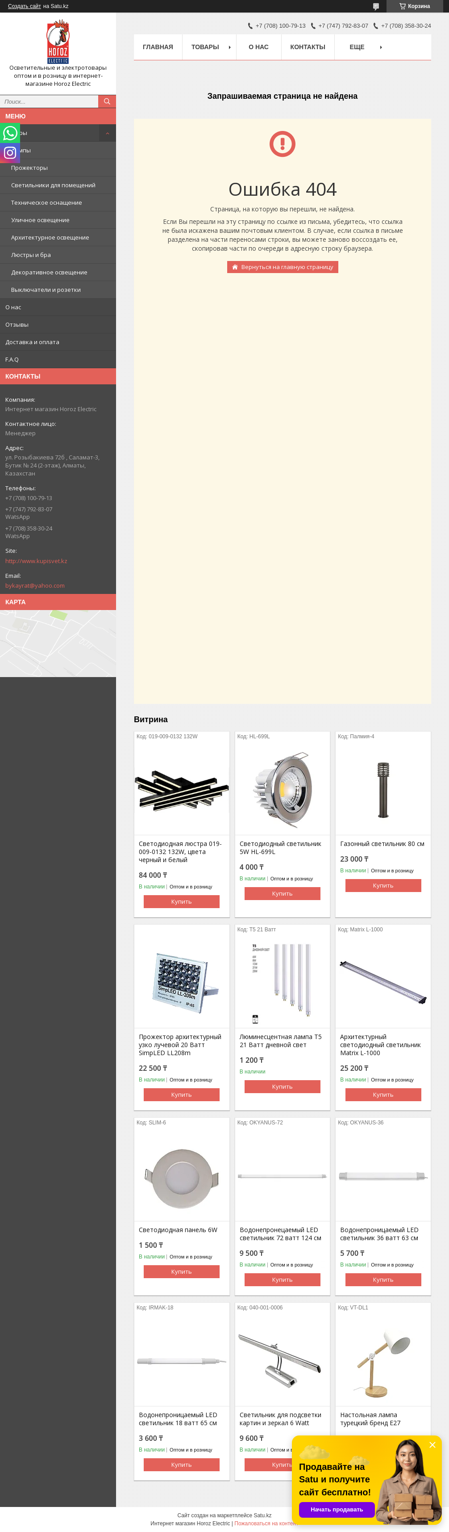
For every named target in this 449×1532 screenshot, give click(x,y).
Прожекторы (29, 168)
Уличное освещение (40, 220)
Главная (158, 47)
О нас (13, 307)
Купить (181, 901)
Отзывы (17, 324)
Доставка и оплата (32, 342)
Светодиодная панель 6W (178, 1230)
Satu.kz (262, 1515)
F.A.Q (12, 359)
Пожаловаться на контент (266, 1523)
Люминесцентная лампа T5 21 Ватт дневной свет (281, 1041)
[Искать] (107, 101)
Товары (16, 133)
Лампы (21, 150)
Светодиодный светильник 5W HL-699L (280, 848)
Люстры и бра (31, 255)
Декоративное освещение (49, 272)
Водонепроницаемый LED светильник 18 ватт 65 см (178, 1419)
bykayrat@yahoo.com (35, 585)
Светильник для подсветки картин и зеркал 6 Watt (280, 1419)
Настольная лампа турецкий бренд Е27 (370, 1419)
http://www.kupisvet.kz (36, 561)
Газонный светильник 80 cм (382, 844)
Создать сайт (24, 6)
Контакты (308, 47)
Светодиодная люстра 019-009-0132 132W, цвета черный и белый (180, 852)
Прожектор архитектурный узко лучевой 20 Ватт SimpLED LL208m (180, 1045)
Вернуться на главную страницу (287, 267)
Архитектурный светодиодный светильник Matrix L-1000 (380, 1045)
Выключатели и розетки (46, 290)
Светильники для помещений (53, 185)
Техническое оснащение (46, 202)
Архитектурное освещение (50, 237)
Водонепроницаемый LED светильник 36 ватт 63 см (379, 1234)
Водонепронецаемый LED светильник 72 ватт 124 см (280, 1234)
